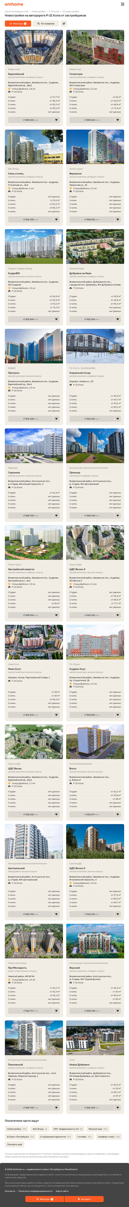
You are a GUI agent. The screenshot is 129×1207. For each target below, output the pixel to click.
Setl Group (40, 1129)
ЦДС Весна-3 (95, 569)
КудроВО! (34, 273)
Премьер (95, 472)
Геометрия (95, 74)
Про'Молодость (34, 967)
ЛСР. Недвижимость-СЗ (68, 1129)
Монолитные (98, 1129)
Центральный (34, 868)
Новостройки (16, 1129)
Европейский (34, 74)
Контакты (10, 1191)
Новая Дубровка (95, 1064)
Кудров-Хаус (95, 669)
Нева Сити (34, 669)
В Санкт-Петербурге (20, 1136)
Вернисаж (95, 173)
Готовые (85, 1136)
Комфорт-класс (109, 1136)
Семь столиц (34, 173)
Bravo (95, 768)
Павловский (34, 1064)
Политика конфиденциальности (35, 1191)
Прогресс (34, 373)
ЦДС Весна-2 (95, 868)
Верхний (95, 967)
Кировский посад (95, 373)
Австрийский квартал (34, 569)
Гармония (34, 472)
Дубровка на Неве (95, 273)
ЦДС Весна (34, 768)
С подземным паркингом (55, 1136)
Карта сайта (62, 1191)
